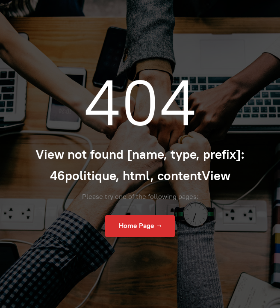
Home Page (140, 226)
